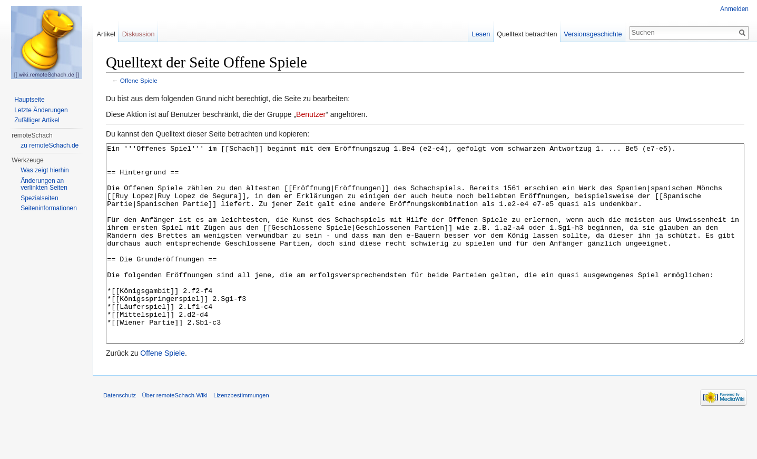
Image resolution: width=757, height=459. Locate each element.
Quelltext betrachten (527, 34)
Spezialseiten (39, 198)
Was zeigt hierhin (45, 170)
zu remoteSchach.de (49, 145)
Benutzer (311, 114)
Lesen (480, 34)
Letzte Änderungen (40, 110)
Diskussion (138, 34)
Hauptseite (29, 99)
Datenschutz (119, 435)
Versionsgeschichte (593, 34)
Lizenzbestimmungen (241, 435)
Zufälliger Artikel (36, 120)
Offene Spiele (139, 80)
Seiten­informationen (49, 208)
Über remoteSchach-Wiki (174, 435)
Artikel (105, 34)
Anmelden (734, 9)
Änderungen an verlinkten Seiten (44, 184)
